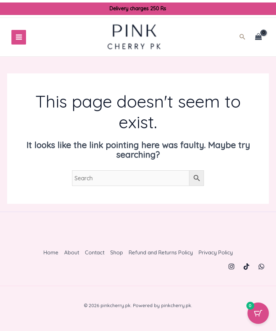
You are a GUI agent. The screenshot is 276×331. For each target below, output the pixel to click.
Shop (116, 255)
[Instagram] (231, 268)
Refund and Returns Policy (161, 255)
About (71, 255)
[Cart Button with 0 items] (258, 313)
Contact (94, 255)
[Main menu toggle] (18, 38)
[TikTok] (246, 268)
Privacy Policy (216, 255)
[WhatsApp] (261, 268)
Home (51, 255)
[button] (244, 38)
